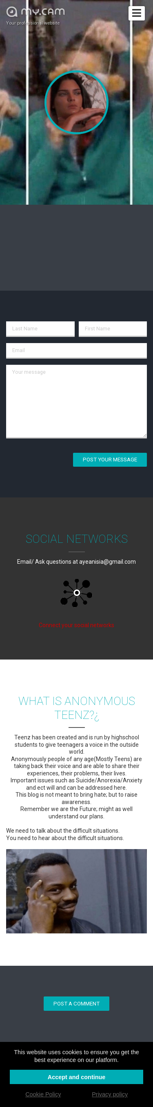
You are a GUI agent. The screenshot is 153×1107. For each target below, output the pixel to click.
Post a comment (76, 1004)
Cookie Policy (43, 1094)
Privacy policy (110, 1094)
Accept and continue (77, 1077)
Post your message (110, 459)
